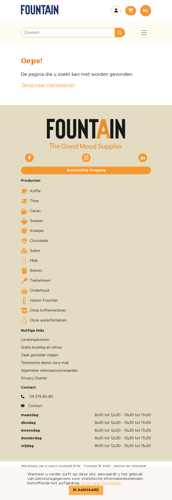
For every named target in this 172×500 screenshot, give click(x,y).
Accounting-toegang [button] (86, 170)
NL (145, 11)
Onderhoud (35, 290)
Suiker (30, 251)
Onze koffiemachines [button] (43, 310)
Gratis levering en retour (41, 347)
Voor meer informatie (101, 483)
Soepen (32, 221)
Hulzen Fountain (39, 300)
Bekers (31, 270)
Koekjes (32, 231)
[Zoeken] (68, 32)
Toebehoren (36, 280)
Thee (30, 201)
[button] (116, 10)
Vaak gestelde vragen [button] (39, 355)
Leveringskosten (35, 340)
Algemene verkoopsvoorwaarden (49, 370)
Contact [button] (35, 406)
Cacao (31, 211)
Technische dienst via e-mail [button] (45, 363)
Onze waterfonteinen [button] (44, 320)
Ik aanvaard (86, 490)
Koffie (31, 191)
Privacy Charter (34, 378)
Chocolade (34, 241)
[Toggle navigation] (144, 33)
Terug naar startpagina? (48, 85)
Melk (29, 261)
